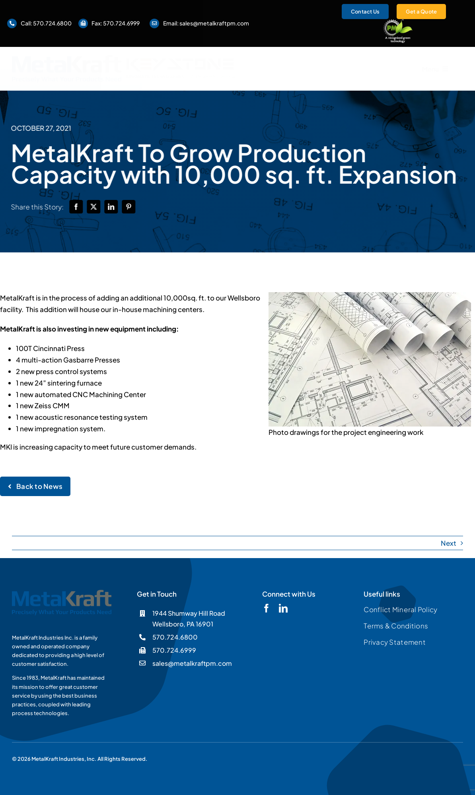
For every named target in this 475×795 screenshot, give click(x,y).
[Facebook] (77, 206)
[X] (95, 206)
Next (448, 543)
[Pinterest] (130, 206)
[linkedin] (283, 608)
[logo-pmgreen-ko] (398, 22)
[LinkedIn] (112, 206)
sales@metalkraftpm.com (214, 23)
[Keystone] (180, 61)
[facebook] (266, 608)
